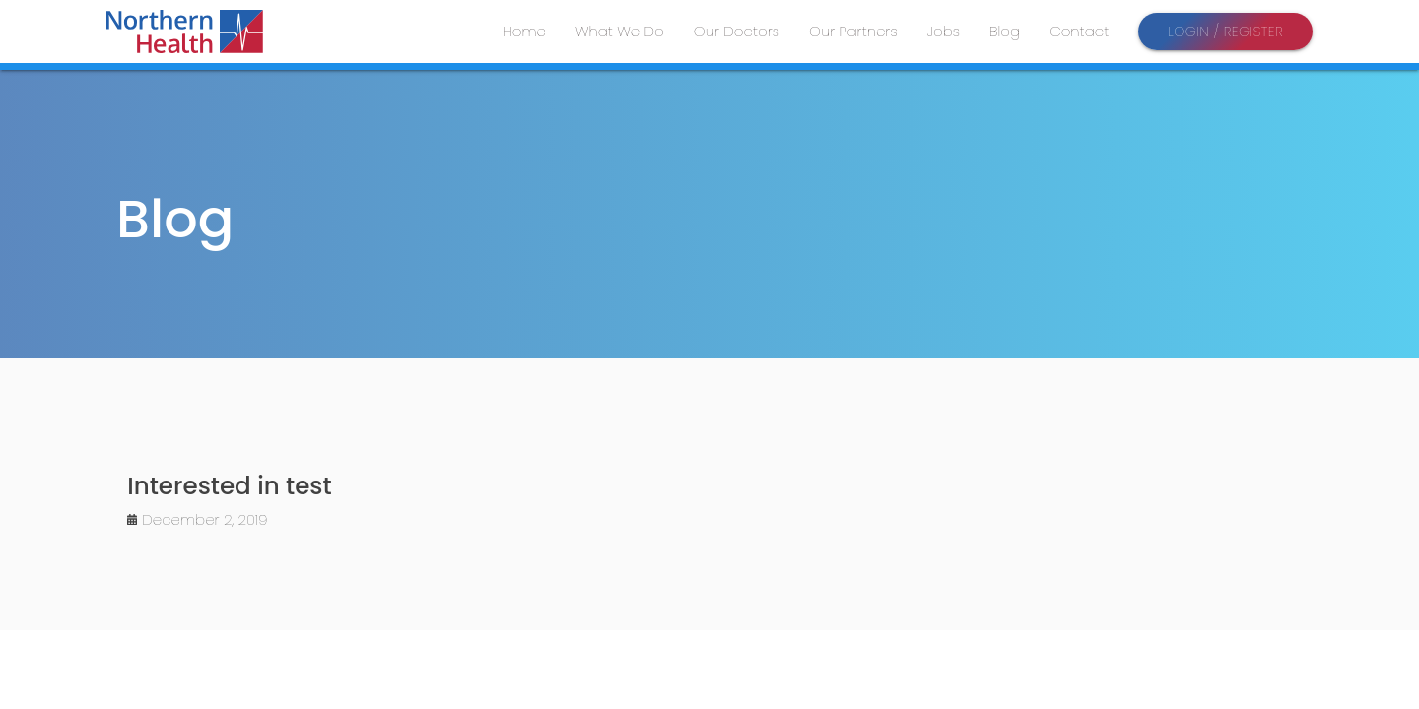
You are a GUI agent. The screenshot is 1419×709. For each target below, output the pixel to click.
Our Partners (853, 31)
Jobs (943, 31)
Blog (1004, 31)
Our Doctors (736, 31)
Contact (1079, 31)
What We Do (619, 31)
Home (524, 31)
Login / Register (1225, 31)
